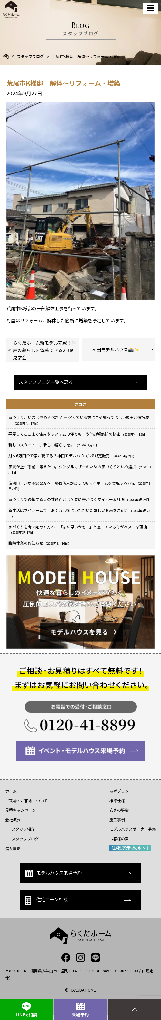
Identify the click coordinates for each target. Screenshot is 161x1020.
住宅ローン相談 (46, 900)
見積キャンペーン (20, 810)
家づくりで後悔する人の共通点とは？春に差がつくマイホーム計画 (79, 499)
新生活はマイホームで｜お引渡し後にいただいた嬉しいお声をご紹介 (79, 512)
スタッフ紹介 (23, 829)
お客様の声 (119, 838)
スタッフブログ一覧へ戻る (46, 382)
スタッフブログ (30, 56)
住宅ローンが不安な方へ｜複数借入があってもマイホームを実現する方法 (79, 485)
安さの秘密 (119, 810)
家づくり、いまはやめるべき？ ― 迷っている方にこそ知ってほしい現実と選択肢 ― (78, 420)
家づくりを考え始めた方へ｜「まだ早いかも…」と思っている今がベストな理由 (77, 529)
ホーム (11, 790)
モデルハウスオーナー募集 (132, 829)
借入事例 (13, 848)
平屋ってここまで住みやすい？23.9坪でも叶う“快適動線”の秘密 (77, 434)
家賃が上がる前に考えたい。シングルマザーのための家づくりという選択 (79, 469)
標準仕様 (117, 800)
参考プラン (119, 790)
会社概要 (13, 819)
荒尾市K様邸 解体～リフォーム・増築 (86, 56)
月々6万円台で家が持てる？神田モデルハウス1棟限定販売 (71, 455)
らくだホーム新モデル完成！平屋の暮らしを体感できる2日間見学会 (44, 349)
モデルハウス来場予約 (53, 873)
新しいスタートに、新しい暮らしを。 (53, 444)
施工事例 (117, 819)
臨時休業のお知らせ (38, 543)
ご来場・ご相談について (26, 800)
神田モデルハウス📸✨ (115, 349)
